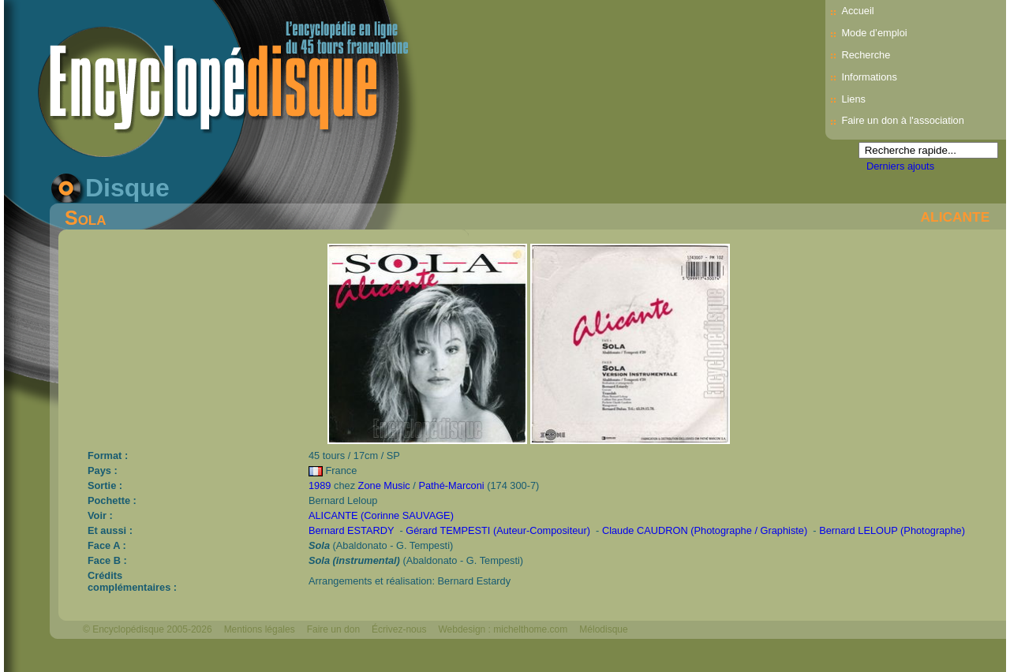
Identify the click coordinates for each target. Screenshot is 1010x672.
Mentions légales (259, 629)
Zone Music (384, 485)
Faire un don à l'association (902, 120)
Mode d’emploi (874, 33)
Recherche (865, 55)
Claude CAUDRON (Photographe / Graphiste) (704, 530)
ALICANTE (955, 217)
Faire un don (333, 629)
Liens (853, 99)
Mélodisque (603, 629)
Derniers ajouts (900, 166)
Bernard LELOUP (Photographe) (892, 530)
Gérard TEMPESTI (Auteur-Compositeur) (498, 530)
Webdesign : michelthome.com (502, 629)
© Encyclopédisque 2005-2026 (147, 629)
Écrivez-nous (399, 629)
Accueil (857, 11)
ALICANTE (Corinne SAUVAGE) (381, 515)
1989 (320, 485)
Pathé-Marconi (451, 485)
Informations (868, 77)
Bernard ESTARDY (351, 530)
